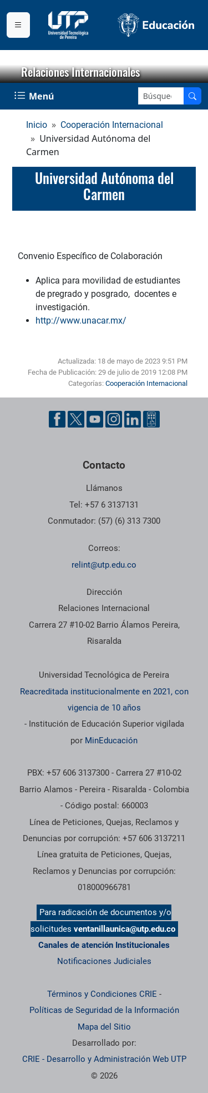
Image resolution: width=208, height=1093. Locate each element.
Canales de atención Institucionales (104, 945)
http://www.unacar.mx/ (80, 320)
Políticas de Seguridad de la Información (104, 1010)
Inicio (36, 125)
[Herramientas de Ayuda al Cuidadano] (151, 419)
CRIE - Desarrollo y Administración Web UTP (104, 1059)
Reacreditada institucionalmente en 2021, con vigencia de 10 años (104, 700)
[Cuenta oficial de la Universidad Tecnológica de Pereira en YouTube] (95, 419)
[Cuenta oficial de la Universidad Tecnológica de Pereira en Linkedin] (132, 419)
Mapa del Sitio (104, 1027)
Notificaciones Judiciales (104, 961)
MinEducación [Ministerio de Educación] (111, 741)
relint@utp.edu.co (104, 565)
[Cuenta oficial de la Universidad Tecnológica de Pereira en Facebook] (57, 419)
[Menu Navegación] (35, 96)
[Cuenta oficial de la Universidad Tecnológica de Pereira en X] (76, 419)
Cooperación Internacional (111, 125)
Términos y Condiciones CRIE (102, 994)
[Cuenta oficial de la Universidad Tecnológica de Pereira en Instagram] (113, 419)
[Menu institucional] (18, 25)
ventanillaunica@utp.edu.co (124, 929)
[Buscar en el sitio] (192, 96)
